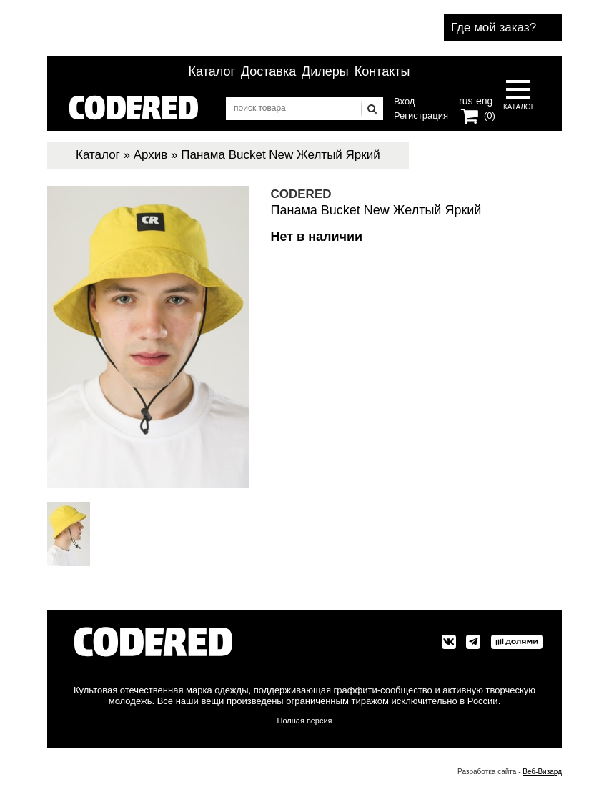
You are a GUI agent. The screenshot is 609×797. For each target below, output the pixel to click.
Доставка (268, 71)
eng (483, 99)
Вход (404, 101)
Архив (151, 155)
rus (465, 99)
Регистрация (421, 115)
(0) (489, 115)
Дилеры (325, 71)
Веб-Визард (542, 772)
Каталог (212, 71)
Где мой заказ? (493, 27)
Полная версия (304, 720)
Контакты (382, 71)
